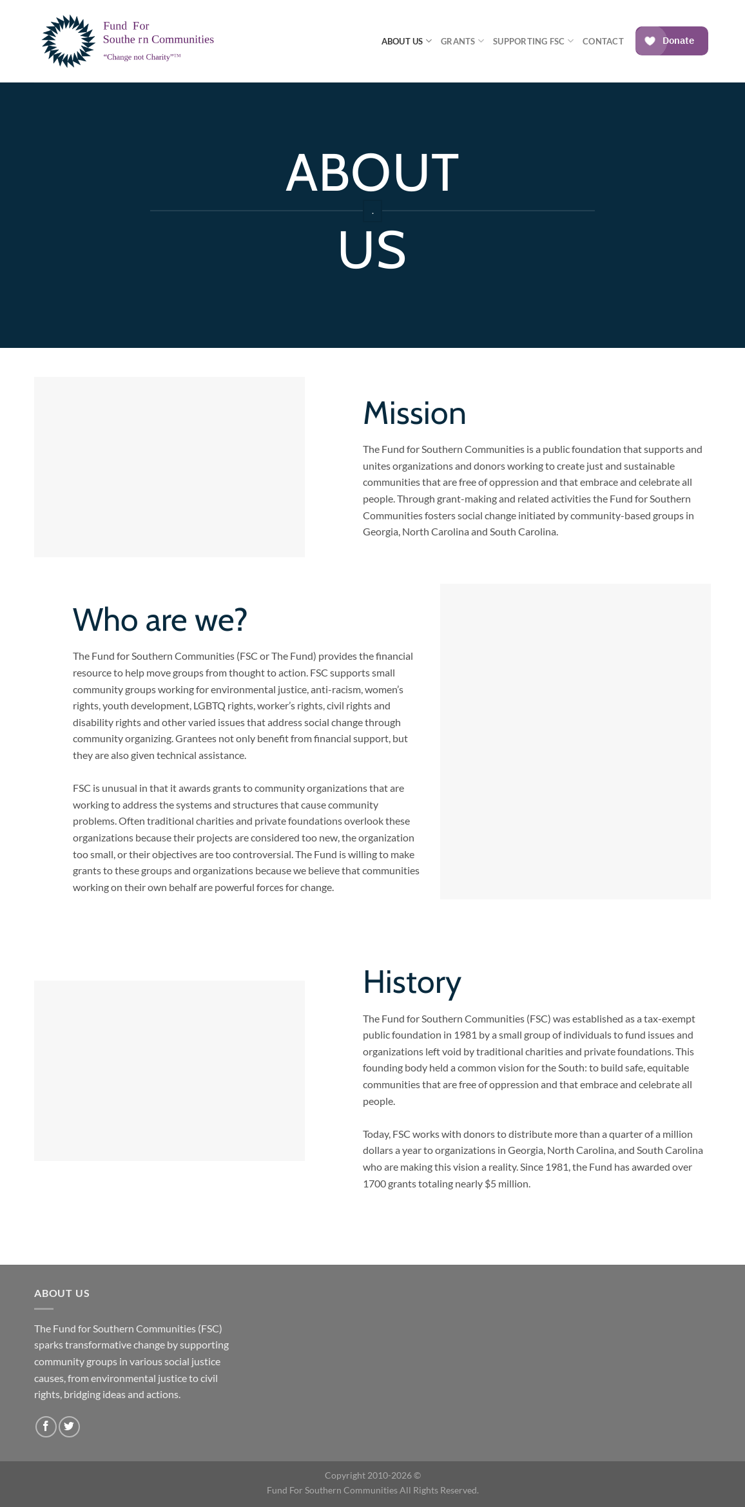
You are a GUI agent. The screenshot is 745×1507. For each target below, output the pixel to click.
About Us (407, 41)
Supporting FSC (533, 41)
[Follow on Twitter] (69, 1426)
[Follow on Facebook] (46, 1426)
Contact (603, 41)
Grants (462, 41)
